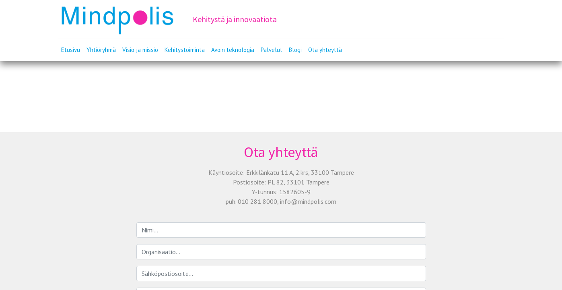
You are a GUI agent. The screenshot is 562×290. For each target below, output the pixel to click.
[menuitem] (70, 50)
